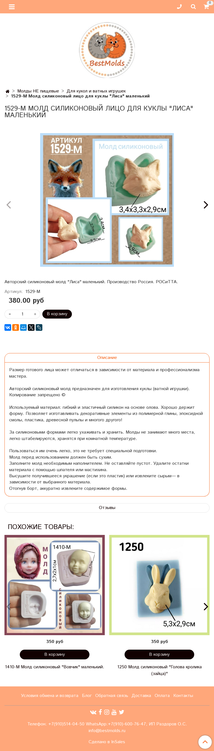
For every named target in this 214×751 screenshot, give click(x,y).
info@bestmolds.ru (107, 731)
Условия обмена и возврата (49, 696)
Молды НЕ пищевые (38, 91)
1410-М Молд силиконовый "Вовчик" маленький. (54, 667)
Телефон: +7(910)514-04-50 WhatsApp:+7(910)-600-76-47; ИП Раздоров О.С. (107, 724)
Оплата (162, 696)
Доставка (141, 696)
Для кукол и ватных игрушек (96, 91)
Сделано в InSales (107, 742)
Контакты (183, 696)
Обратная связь (111, 696)
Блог (87, 696)
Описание (107, 357)
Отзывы (107, 508)
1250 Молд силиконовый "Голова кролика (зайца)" (159, 670)
